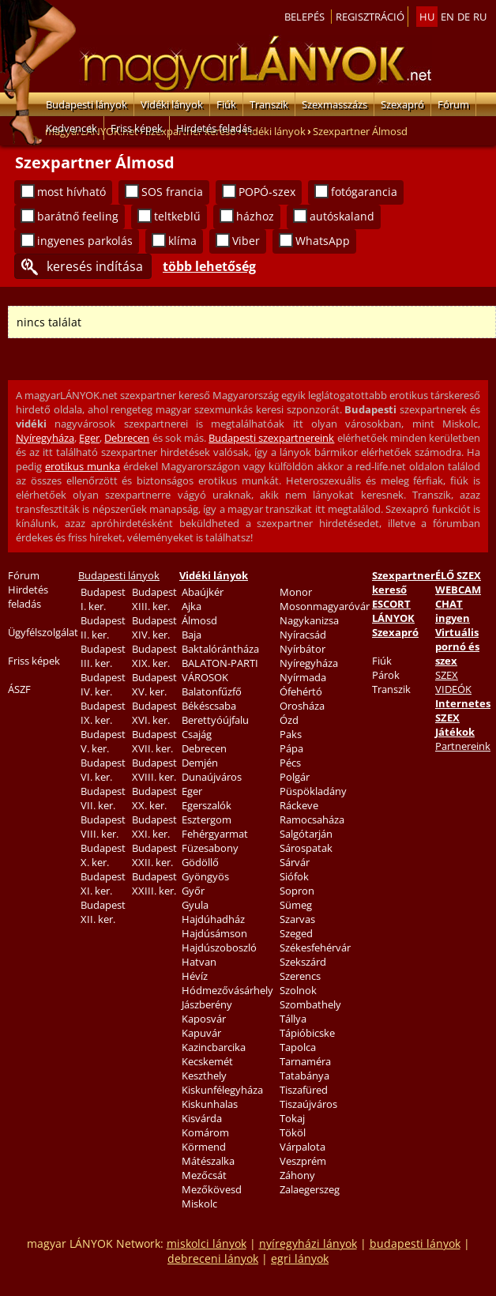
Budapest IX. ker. (103, 713)
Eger (89, 438)
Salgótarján (306, 834)
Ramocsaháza (312, 819)
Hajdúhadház (213, 919)
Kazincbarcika (214, 1047)
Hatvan (199, 962)
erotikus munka (82, 466)
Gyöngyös (205, 876)
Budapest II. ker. (103, 627)
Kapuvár (201, 1033)
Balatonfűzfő (212, 691)
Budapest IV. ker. (103, 684)
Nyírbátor (302, 649)
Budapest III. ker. (103, 656)
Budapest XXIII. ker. (154, 883)
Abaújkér (203, 592)
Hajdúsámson (214, 933)
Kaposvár (204, 1019)
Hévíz (195, 976)
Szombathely (310, 1004)
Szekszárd (303, 962)
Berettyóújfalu (215, 720)
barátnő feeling (77, 216)
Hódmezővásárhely (227, 990)
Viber (246, 240)
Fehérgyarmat (215, 834)
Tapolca (298, 1047)
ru (480, 16)
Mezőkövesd (212, 1189)
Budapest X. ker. (103, 855)
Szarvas (297, 919)
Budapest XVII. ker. (154, 741)
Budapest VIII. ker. (103, 826)
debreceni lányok (212, 1258)
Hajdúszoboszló (219, 947)
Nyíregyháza (45, 438)
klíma (182, 240)
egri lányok (300, 1258)
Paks (291, 734)
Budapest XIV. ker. (154, 627)
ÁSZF (19, 689)
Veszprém (303, 1161)
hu (426, 16)
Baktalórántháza (220, 649)
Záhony (297, 1175)
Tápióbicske (307, 1033)
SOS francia (172, 191)
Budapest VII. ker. (103, 798)
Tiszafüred (304, 1090)
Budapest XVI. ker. (154, 713)
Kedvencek (71, 128)
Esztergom (206, 819)
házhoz (255, 216)
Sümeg (296, 905)
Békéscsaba (209, 706)
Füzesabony (210, 848)
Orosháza (302, 706)
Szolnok (298, 990)
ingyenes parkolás (85, 240)
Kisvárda (202, 1118)
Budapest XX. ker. (154, 798)
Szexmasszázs (334, 104)
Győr (193, 890)
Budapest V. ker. (103, 741)
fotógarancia (364, 191)
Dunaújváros (212, 777)
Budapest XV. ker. (154, 684)
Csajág (197, 734)
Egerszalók (206, 805)
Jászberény (207, 1004)
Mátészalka (208, 1161)
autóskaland (342, 216)
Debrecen (126, 438)
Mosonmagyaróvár (325, 606)
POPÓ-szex (267, 191)
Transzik (269, 104)
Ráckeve (299, 805)
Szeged (296, 933)
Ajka (191, 606)
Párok (386, 675)
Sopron (297, 890)
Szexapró (402, 104)
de (463, 16)
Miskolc (199, 1203)
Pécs (290, 762)
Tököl (293, 1132)
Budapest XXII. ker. (154, 855)
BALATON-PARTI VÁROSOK (220, 670)
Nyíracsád (303, 634)
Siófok (294, 876)
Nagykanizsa (309, 620)
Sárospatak (306, 848)
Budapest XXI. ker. (154, 826)
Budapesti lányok (86, 104)
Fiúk (226, 104)
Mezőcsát (204, 1175)
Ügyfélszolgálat (43, 632)
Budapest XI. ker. (103, 883)
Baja (191, 634)
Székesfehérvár (315, 947)
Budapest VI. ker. (103, 769)
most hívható (71, 191)
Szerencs (300, 976)
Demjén (200, 762)
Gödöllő (200, 862)
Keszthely (204, 1075)
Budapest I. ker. (103, 599)
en (447, 16)
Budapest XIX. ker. (154, 656)
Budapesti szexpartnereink (271, 438)
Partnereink (462, 746)
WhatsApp (322, 240)
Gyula (195, 905)
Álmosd (199, 620)
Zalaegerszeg (310, 1189)
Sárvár (295, 862)
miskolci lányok (206, 1243)
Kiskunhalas (210, 1104)
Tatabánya (304, 1075)
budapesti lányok (415, 1243)
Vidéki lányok (172, 104)
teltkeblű (177, 216)
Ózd (289, 720)
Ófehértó (301, 691)
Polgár (295, 777)
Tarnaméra (305, 1061)
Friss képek (137, 128)
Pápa (291, 748)
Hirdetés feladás (214, 128)
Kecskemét (207, 1061)
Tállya (293, 1019)
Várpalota (302, 1147)
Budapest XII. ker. (103, 912)
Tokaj (292, 1118)
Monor (296, 592)
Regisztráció (370, 16)
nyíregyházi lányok (308, 1243)
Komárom (205, 1132)
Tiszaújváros (308, 1104)
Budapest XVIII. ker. (154, 769)
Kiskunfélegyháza (222, 1090)
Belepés (304, 16)
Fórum (453, 104)
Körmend (204, 1147)
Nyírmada (303, 677)
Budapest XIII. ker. (154, 599)
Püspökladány (313, 791)
